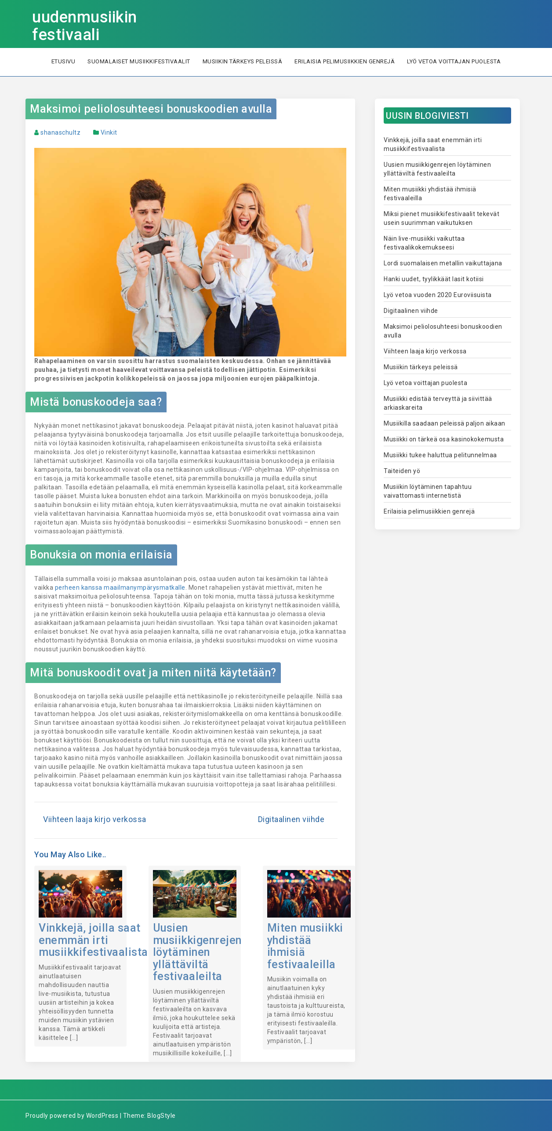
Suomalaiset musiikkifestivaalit (138, 61)
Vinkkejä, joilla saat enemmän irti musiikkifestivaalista (93, 940)
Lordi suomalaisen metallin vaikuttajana (443, 263)
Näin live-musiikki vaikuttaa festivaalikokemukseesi (424, 243)
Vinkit (109, 132)
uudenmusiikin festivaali (84, 26)
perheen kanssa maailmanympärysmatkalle (120, 587)
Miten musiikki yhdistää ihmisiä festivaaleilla (305, 946)
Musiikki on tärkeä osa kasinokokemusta (444, 439)
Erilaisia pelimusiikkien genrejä (344, 61)
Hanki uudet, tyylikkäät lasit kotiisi (434, 279)
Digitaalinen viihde (291, 819)
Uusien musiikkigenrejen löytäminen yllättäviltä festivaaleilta (197, 952)
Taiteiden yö (402, 470)
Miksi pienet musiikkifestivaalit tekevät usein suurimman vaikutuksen (441, 218)
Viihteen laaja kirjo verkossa (94, 819)
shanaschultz (60, 132)
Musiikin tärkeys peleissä (243, 61)
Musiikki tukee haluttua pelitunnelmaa (440, 455)
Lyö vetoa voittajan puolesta (454, 61)
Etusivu (63, 61)
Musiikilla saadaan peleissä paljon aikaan (444, 423)
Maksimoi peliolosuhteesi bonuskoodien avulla (151, 109)
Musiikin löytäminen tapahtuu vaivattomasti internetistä (428, 491)
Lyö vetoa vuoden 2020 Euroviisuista (438, 294)
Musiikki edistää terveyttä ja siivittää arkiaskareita (438, 403)
